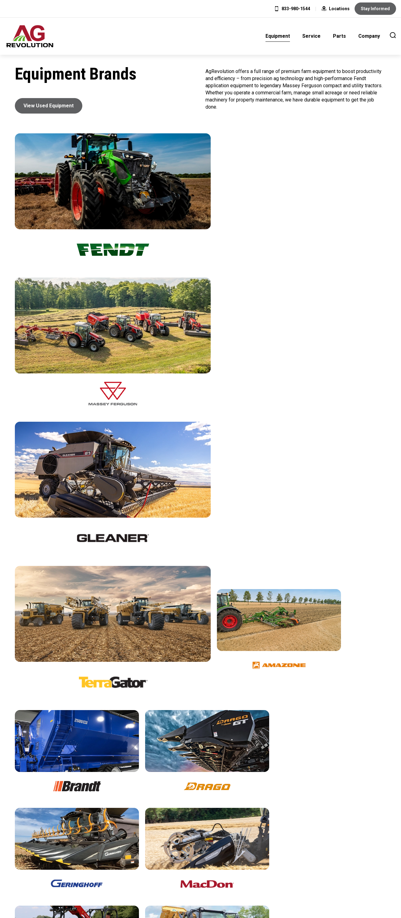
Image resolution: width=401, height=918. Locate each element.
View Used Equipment (49, 106)
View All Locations (74, 822)
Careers (219, 863)
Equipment (277, 36)
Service (311, 36)
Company (369, 36)
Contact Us (254, 863)
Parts (339, 36)
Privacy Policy (176, 863)
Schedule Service (326, 822)
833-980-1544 (296, 8)
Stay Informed (375, 8)
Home (141, 863)
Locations (335, 8)
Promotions (200, 822)
